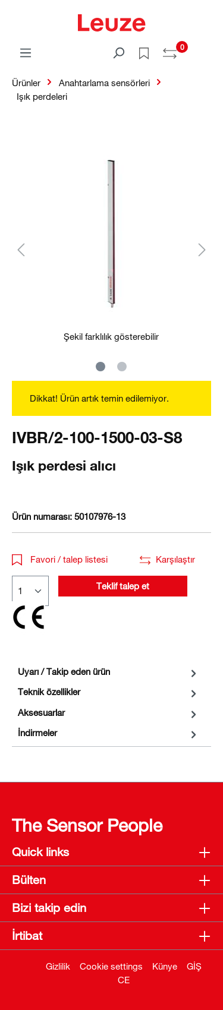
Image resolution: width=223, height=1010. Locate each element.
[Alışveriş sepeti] (204, 49)
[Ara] (118, 52)
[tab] (108, 671)
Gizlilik (58, 966)
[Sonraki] (202, 249)
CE (124, 979)
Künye (164, 966)
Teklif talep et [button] (122, 585)
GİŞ (194, 966)
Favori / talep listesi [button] (60, 559)
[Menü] (25, 52)
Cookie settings (111, 966)
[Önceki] (21, 249)
